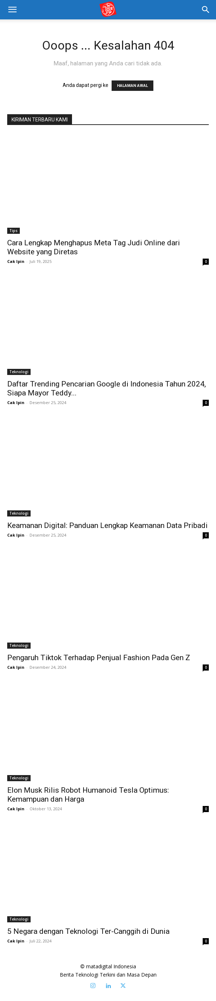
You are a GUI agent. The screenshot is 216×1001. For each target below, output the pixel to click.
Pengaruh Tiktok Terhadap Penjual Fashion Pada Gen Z (98, 657)
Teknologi (18, 371)
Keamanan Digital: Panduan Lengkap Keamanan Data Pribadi (107, 525)
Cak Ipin (15, 261)
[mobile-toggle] (12, 9)
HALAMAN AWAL (132, 85)
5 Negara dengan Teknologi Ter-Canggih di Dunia (88, 931)
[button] (206, 9)
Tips (13, 230)
